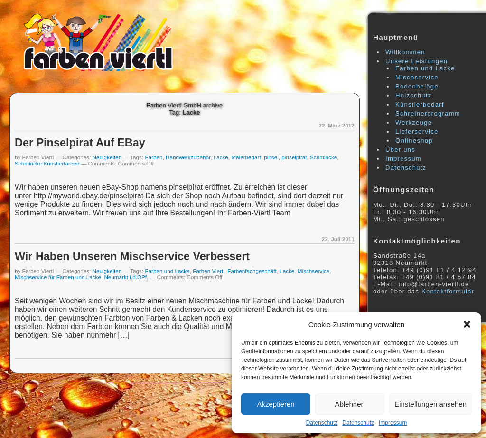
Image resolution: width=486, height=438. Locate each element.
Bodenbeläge (417, 86)
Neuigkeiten (107, 157)
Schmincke (323, 157)
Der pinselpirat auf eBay (80, 142)
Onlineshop (414, 140)
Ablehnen (349, 404)
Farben (153, 157)
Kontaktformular (447, 291)
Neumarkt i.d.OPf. (126, 277)
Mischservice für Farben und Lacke (58, 277)
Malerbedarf (246, 157)
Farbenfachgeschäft (251, 271)
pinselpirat (294, 157)
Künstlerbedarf (419, 104)
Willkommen (405, 52)
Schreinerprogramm (427, 113)
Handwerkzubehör (188, 157)
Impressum (393, 422)
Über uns (400, 149)
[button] (467, 324)
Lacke (221, 157)
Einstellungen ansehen (430, 404)
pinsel (271, 157)
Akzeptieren (275, 404)
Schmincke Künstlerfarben (47, 163)
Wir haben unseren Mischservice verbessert (132, 256)
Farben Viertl (208, 271)
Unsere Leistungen (416, 61)
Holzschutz (413, 95)
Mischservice (314, 271)
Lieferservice (417, 131)
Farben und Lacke (167, 271)
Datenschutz (322, 422)
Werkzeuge (413, 122)
